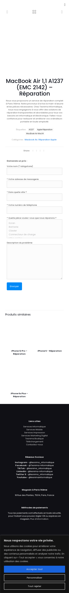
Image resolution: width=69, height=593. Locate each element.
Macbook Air (31, 139)
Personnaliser (34, 577)
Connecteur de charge (33, 234)
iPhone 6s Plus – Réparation (19, 395)
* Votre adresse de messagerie (34, 183)
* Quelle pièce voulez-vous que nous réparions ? (34, 227)
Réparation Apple (48, 139)
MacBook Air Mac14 (35, 133)
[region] (34, 564)
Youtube (22, 477)
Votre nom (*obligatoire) (34, 170)
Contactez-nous (34, 444)
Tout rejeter (34, 586)
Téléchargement (34, 441)
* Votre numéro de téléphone (34, 209)
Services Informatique (34, 426)
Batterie (33, 227)
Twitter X (21, 474)
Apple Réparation (44, 129)
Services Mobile (34, 429)
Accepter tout (34, 569)
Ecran (33, 223)
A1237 (31, 129)
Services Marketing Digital (34, 435)
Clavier (33, 231)
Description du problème (34, 260)
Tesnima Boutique (34, 438)
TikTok (21, 468)
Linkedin (21, 471)
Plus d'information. (39, 518)
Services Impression (34, 432)
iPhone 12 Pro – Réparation (19, 352)
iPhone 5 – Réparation (50, 350)
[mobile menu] (64, 4)
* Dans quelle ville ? (34, 196)
